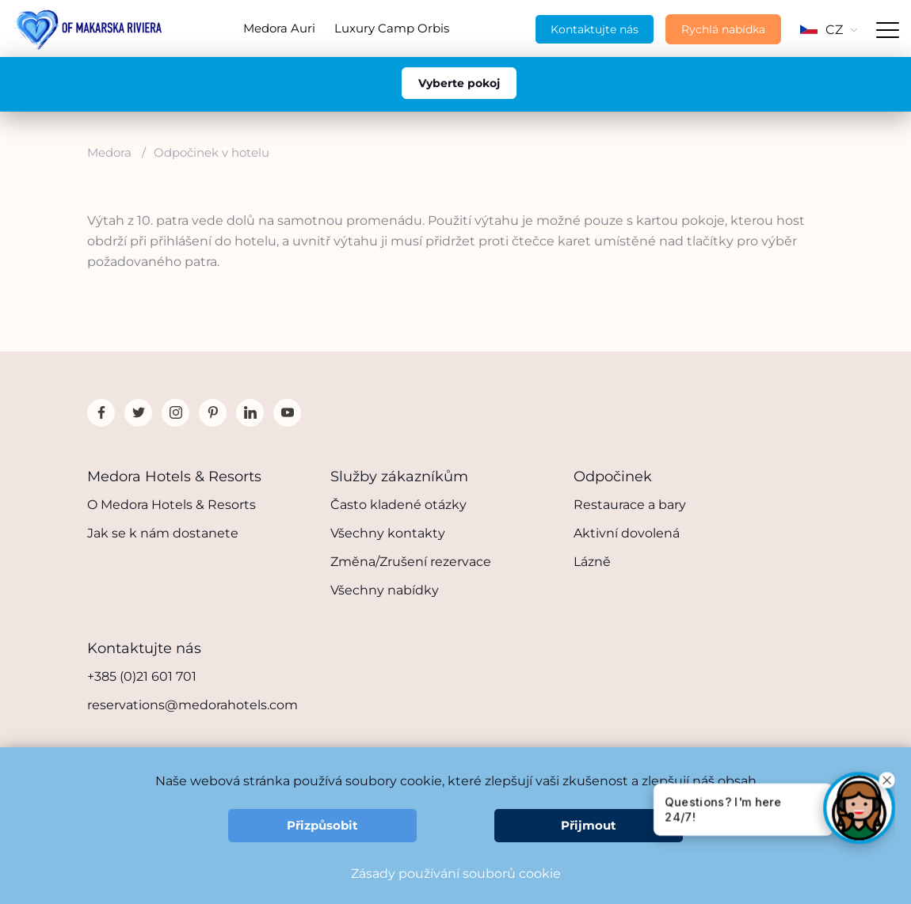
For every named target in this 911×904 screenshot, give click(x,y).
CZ (828, 29)
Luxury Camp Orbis (391, 28)
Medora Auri (279, 28)
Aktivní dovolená (627, 533)
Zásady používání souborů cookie (456, 873)
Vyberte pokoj (459, 83)
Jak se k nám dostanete (162, 533)
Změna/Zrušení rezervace (410, 561)
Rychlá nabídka (723, 29)
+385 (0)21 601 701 (141, 676)
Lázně (592, 561)
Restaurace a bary (630, 504)
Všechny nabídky (384, 590)
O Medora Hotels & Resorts (171, 504)
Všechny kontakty (387, 533)
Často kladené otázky (398, 504)
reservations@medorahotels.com (192, 704)
